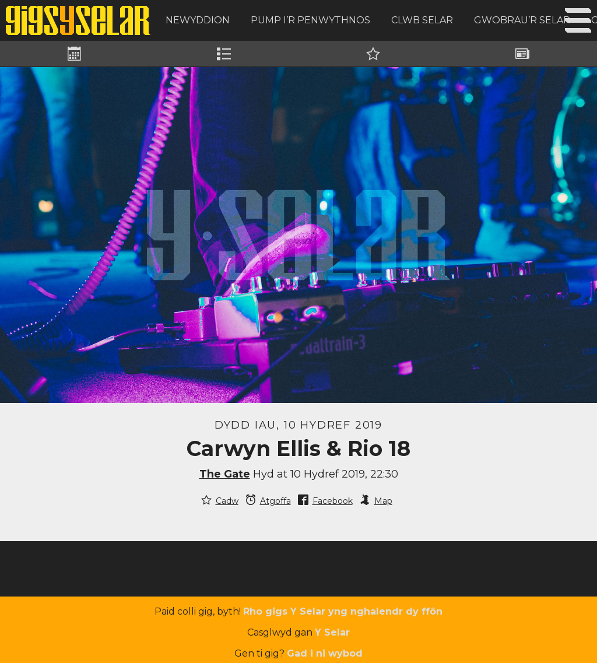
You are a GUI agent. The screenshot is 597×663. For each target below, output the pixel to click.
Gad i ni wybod (325, 653)
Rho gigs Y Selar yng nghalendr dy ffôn (343, 611)
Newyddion (198, 20)
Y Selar (332, 632)
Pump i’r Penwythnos (310, 20)
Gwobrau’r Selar (522, 20)
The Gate (224, 474)
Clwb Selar (422, 20)
